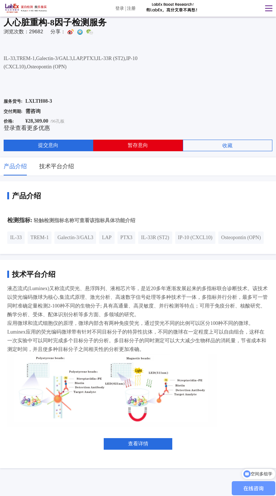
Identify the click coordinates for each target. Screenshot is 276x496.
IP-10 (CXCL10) (195, 237)
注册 (131, 8)
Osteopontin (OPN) (241, 237)
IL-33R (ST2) (155, 237)
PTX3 (126, 237)
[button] (266, 8)
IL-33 (16, 237)
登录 (119, 8)
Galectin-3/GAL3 (75, 237)
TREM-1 (39, 237)
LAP (106, 237)
